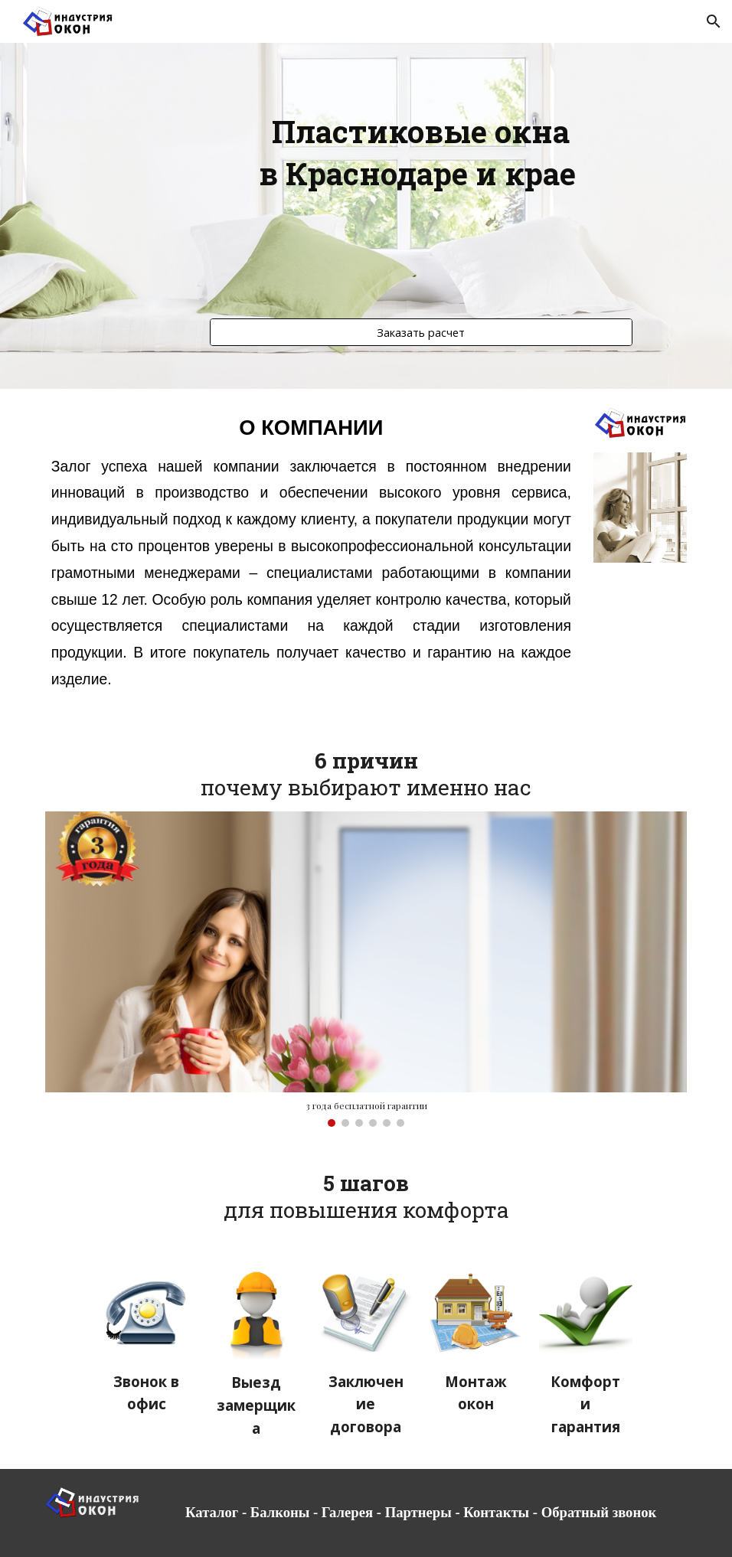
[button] (713, 21)
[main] (421, 202)
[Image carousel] (366, 969)
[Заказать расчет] (421, 332)
